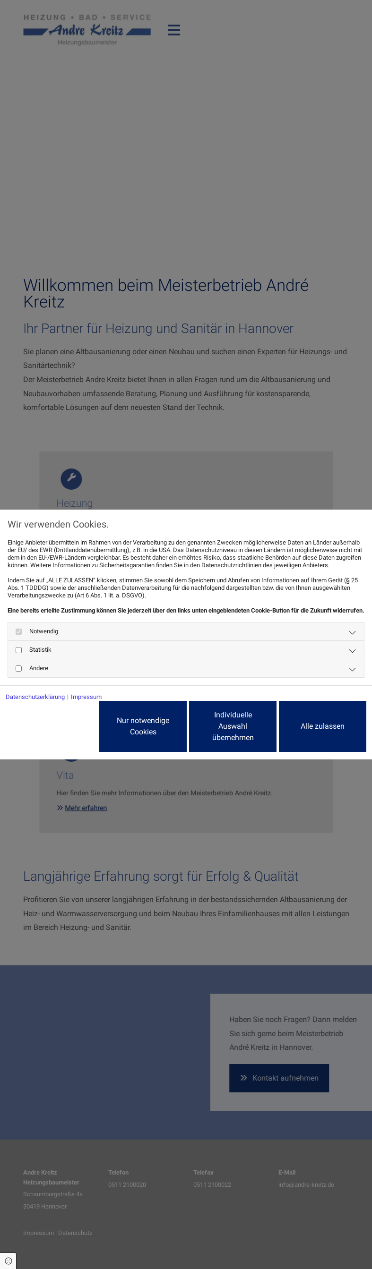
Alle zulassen (323, 726)
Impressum (86, 696)
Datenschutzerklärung (35, 696)
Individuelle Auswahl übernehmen (233, 726)
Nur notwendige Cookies (143, 726)
